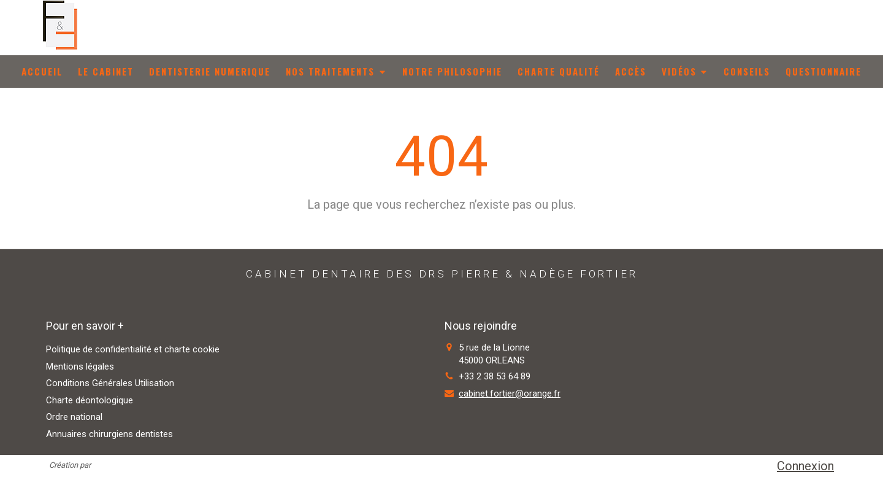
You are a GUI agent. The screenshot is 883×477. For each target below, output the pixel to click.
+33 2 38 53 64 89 (494, 376)
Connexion (805, 466)
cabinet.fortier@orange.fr (509, 393)
